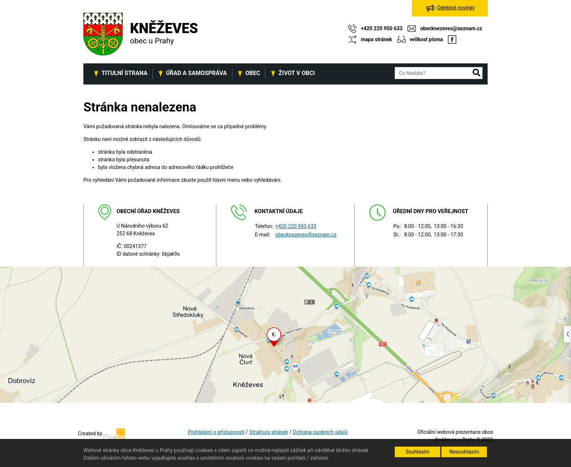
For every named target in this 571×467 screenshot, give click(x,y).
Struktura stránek (268, 432)
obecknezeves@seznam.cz (305, 235)
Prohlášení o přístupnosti (216, 432)
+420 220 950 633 (295, 226)
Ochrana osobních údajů (320, 432)
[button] (476, 73)
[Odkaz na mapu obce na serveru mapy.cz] (285, 334)
